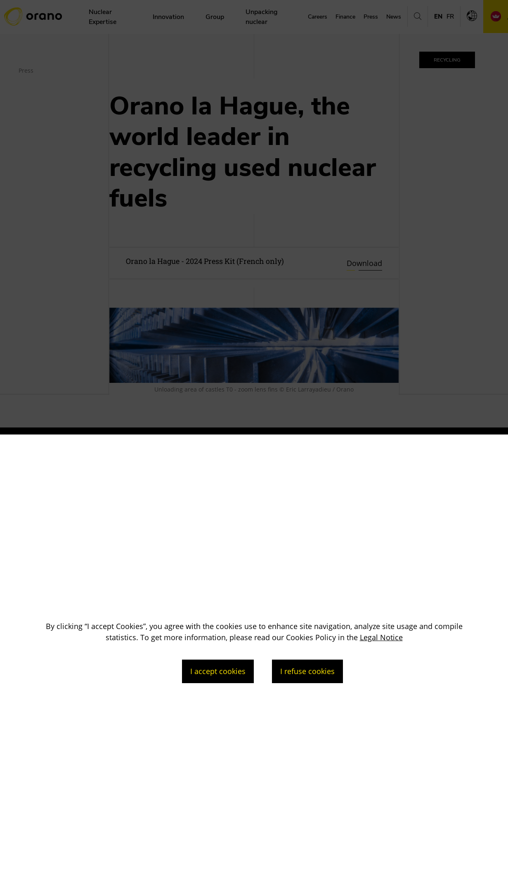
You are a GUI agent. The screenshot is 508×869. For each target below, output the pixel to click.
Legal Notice (381, 637)
